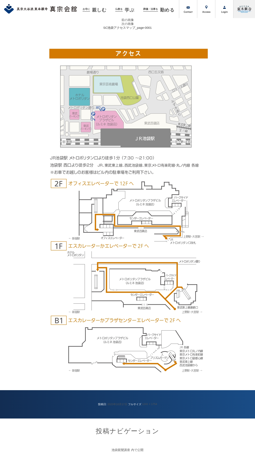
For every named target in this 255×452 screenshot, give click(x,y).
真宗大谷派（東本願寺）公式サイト (244, 9)
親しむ (95, 10)
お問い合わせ (188, 9)
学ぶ (124, 10)
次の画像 (127, 23)
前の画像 (127, 20)
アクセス (206, 9)
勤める (159, 10)
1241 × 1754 (149, 404)
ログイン (224, 9)
